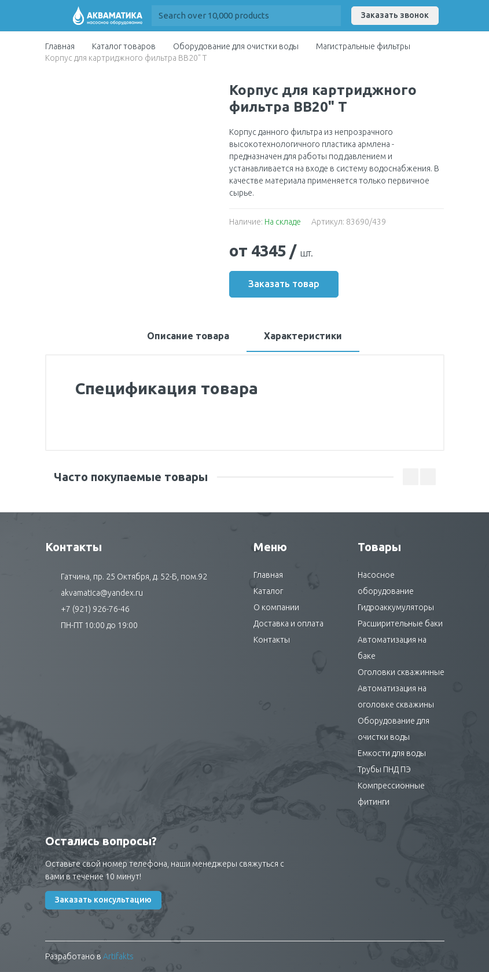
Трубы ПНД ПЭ (384, 769)
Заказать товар (283, 283)
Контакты (271, 639)
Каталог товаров (124, 46)
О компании (276, 607)
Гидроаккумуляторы (396, 607)
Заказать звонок (395, 15)
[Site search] (236, 15)
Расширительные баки (400, 623)
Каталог (268, 591)
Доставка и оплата (288, 623)
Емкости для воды (392, 753)
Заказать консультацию (103, 899)
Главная (60, 46)
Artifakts (118, 956)
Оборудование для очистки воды (236, 46)
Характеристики (303, 336)
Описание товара (188, 336)
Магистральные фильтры (363, 46)
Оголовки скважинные (401, 672)
